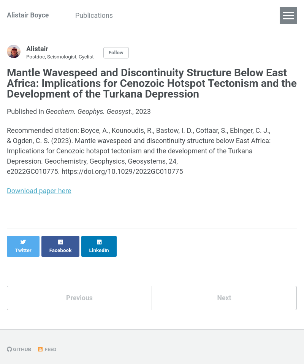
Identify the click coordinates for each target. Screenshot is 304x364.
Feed (47, 342)
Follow (117, 53)
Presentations (149, 15)
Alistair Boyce (28, 15)
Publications (95, 15)
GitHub (19, 342)
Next (224, 290)
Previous (79, 290)
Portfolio (197, 15)
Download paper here (39, 191)
